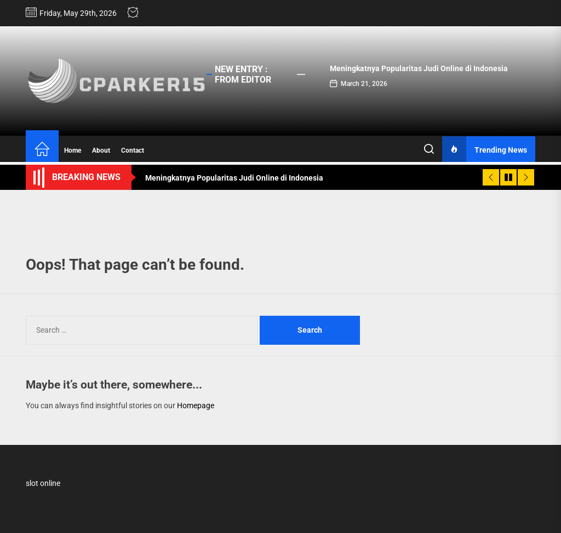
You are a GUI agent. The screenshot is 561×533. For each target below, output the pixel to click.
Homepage (195, 405)
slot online (43, 483)
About (101, 150)
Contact (132, 150)
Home (72, 150)
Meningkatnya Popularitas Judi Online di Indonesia (419, 68)
